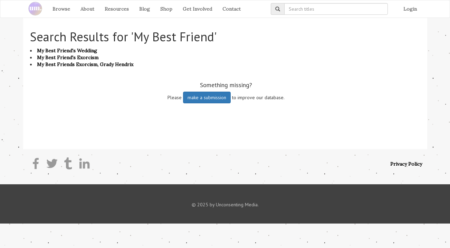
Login (410, 9)
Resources (117, 9)
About (87, 9)
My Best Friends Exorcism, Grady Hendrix (85, 64)
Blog (144, 9)
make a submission (207, 97)
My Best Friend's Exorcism (67, 57)
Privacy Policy (406, 164)
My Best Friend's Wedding (67, 51)
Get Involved (197, 9)
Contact (231, 9)
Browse (61, 9)
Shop (166, 9)
